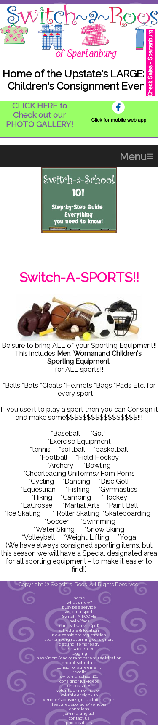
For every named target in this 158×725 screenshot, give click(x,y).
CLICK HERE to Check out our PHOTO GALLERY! (39, 115)
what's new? (79, 602)
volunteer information (79, 690)
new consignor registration (79, 634)
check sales (79, 685)
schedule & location (79, 630)
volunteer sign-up (79, 695)
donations (79, 708)
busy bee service (79, 607)
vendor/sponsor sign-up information (79, 699)
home (79, 597)
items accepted (79, 648)
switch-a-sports (79, 611)
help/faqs (79, 621)
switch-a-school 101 (79, 676)
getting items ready (79, 644)
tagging (79, 653)
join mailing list (79, 713)
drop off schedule (79, 662)
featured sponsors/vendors (79, 704)
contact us (79, 718)
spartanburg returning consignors (79, 639)
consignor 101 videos (79, 681)
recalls (79, 671)
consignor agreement (79, 667)
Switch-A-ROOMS (79, 616)
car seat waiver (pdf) (79, 625)
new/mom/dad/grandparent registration (79, 658)
